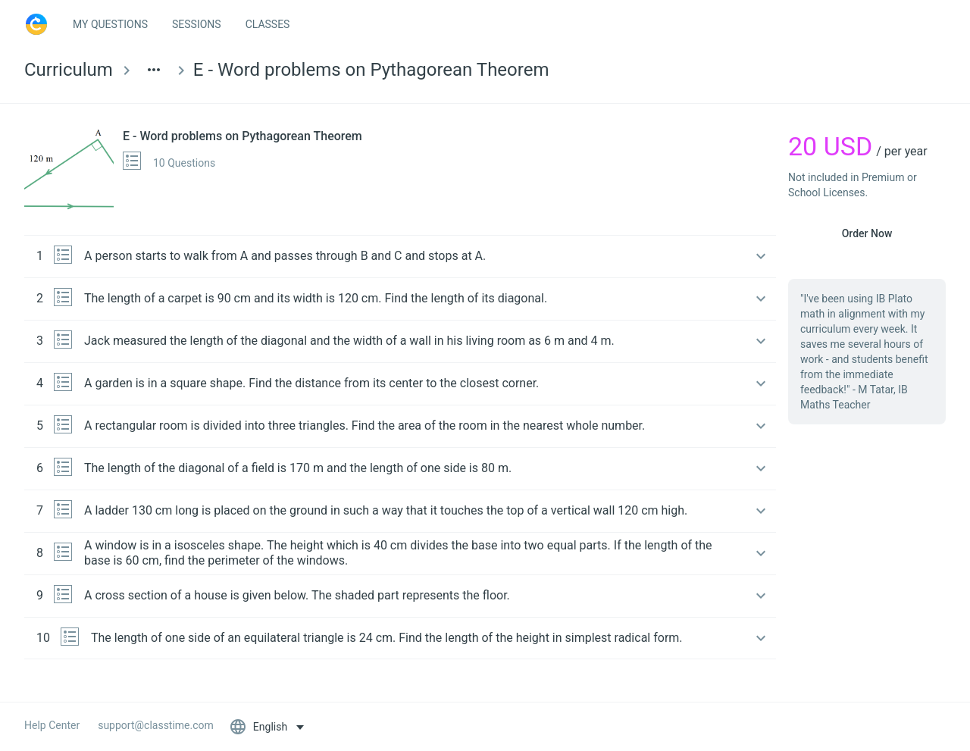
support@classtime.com (156, 725)
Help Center (52, 725)
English (259, 727)
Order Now (867, 233)
